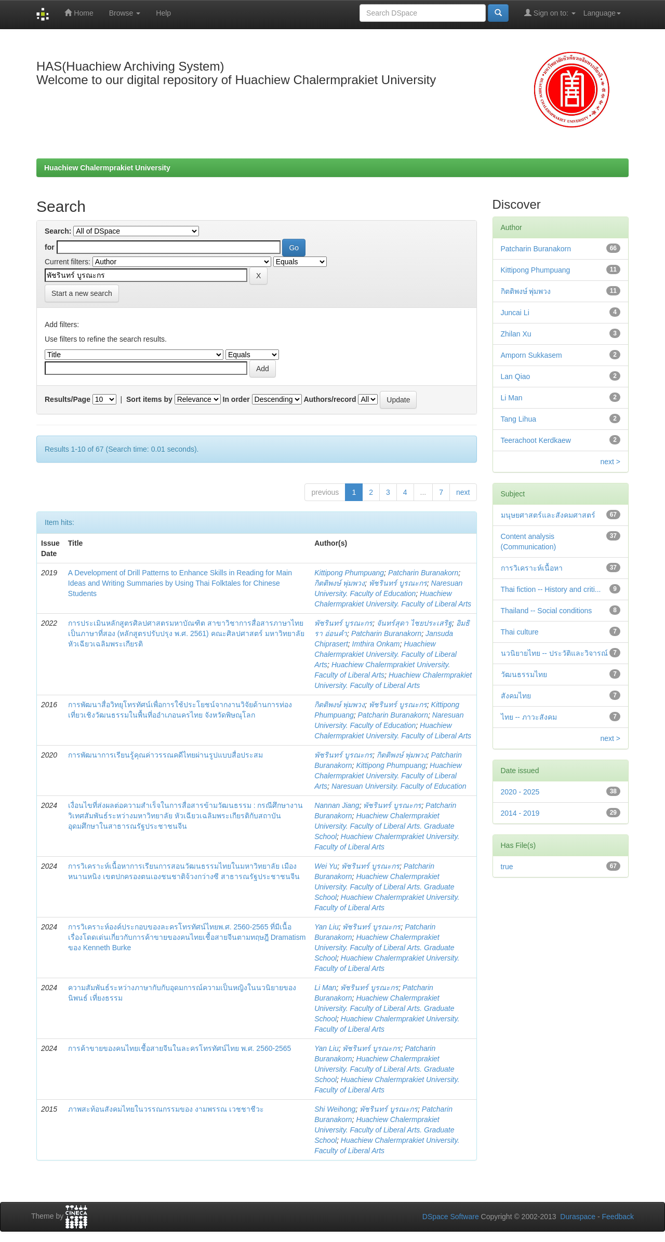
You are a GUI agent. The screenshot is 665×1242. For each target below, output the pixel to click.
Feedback (618, 1216)
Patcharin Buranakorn (423, 573)
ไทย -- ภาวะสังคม (529, 717)
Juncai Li (515, 312)
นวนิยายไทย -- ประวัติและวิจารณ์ (554, 653)
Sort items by (149, 399)
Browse (125, 13)
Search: (58, 231)
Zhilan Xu (516, 334)
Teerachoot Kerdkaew (536, 440)
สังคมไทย (516, 696)
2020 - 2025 (520, 792)
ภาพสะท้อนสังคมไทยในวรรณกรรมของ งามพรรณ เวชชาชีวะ (166, 1109)
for (50, 247)
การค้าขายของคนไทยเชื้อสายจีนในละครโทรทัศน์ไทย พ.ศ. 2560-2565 (179, 1048)
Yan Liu (326, 927)
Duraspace (577, 1216)
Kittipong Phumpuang (349, 573)
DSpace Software (450, 1216)
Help (163, 13)
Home (78, 12)
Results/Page (67, 399)
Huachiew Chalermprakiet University (107, 168)
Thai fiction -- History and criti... (551, 589)
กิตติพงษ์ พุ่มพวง (339, 583)
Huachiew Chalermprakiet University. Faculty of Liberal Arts (385, 654)
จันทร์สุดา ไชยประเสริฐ (414, 623)
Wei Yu (325, 866)
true (507, 866)
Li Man (325, 987)
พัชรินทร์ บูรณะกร (398, 583)
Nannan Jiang (336, 805)
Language (602, 13)
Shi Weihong (334, 1109)
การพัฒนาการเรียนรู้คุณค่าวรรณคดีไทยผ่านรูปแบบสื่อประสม (165, 755)
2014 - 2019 (520, 813)
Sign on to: (550, 12)
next (463, 492)
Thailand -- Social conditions (546, 610)
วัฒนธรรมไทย (524, 674)
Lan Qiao (515, 376)
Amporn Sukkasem (531, 355)
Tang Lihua (519, 419)
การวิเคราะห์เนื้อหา (532, 568)
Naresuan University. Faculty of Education (399, 786)
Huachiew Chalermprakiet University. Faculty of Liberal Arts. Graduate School (384, 826)
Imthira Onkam (376, 644)
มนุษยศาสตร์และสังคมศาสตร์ (548, 515)
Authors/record (329, 399)
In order (236, 399)
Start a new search (81, 293)
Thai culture (520, 632)
